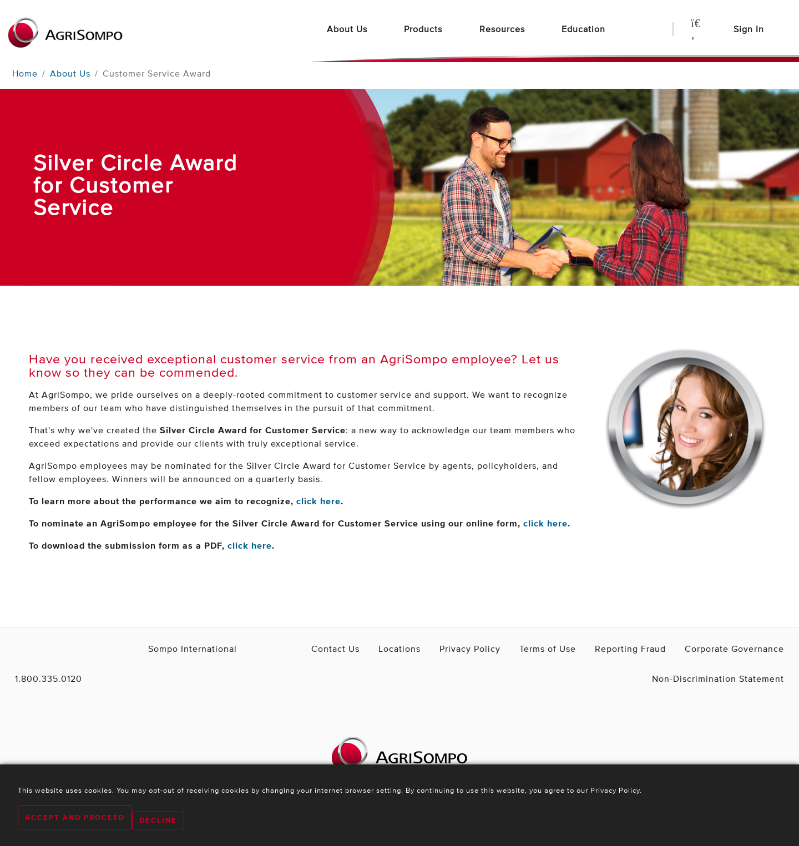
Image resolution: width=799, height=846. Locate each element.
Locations (462, 648)
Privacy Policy (522, 648)
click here (318, 501)
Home (25, 73)
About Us (348, 29)
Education (585, 29)
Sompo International (171, 648)
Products (424, 29)
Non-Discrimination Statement (731, 678)
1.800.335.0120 (41, 678)
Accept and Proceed (75, 821)
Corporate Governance (744, 648)
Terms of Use (587, 648)
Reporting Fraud (657, 648)
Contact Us (407, 648)
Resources (503, 29)
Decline (165, 821)
